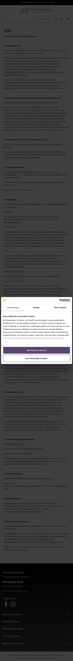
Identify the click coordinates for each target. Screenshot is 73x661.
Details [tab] (36, 307)
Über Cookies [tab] (60, 307)
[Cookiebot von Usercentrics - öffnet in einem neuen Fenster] (59, 300)
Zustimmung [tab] (13, 307)
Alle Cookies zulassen (36, 350)
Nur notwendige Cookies (37, 358)
